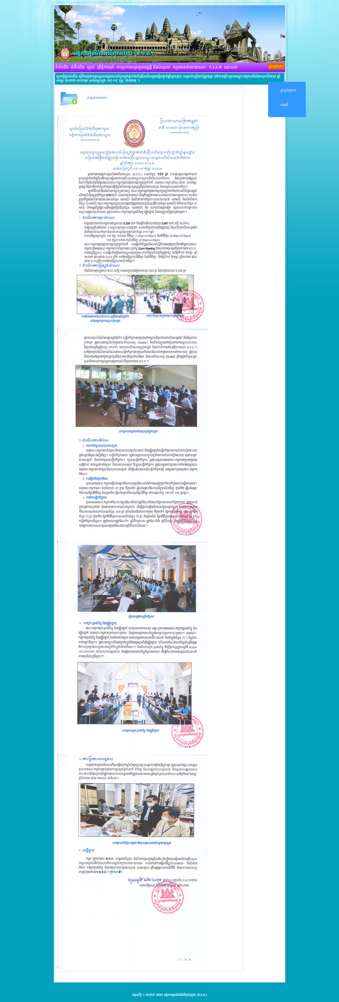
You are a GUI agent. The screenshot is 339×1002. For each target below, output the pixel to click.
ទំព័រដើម (62, 67)
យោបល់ (230, 67)
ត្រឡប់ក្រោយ (288, 90)
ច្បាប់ (91, 67)
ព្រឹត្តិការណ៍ (105, 67)
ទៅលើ (284, 105)
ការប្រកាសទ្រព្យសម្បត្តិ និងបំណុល (143, 67)
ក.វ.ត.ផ (215, 67)
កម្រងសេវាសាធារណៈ (190, 67)
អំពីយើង (78, 67)
